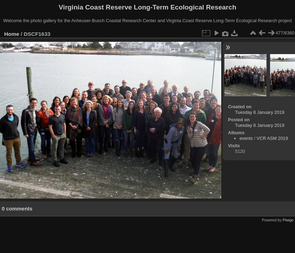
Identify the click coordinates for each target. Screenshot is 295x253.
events (246, 138)
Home (11, 34)
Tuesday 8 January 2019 (259, 112)
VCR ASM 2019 (272, 138)
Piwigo (288, 220)
